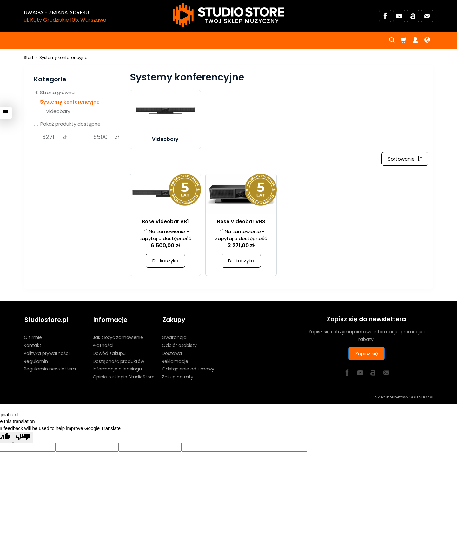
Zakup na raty (177, 376)
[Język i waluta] (427, 40)
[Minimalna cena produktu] (48, 137)
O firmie (33, 337)
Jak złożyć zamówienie (118, 337)
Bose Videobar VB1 (165, 222)
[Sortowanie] (404, 160)
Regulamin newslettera (50, 368)
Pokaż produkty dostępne (67, 124)
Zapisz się (366, 354)
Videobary (165, 140)
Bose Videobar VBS (241, 222)
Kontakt (32, 345)
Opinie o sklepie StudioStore (124, 376)
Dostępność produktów (118, 360)
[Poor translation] (23, 436)
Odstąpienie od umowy (188, 368)
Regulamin (36, 360)
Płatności (103, 345)
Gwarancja (174, 337)
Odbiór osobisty (179, 345)
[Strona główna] (228, 15)
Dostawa (172, 353)
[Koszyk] (404, 40)
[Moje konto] (415, 40)
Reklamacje (175, 360)
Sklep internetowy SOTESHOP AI (404, 396)
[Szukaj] (392, 40)
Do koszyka (165, 262)
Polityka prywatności (47, 353)
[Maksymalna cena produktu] (100, 137)
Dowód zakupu (109, 353)
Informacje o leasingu (117, 368)
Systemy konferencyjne (70, 102)
